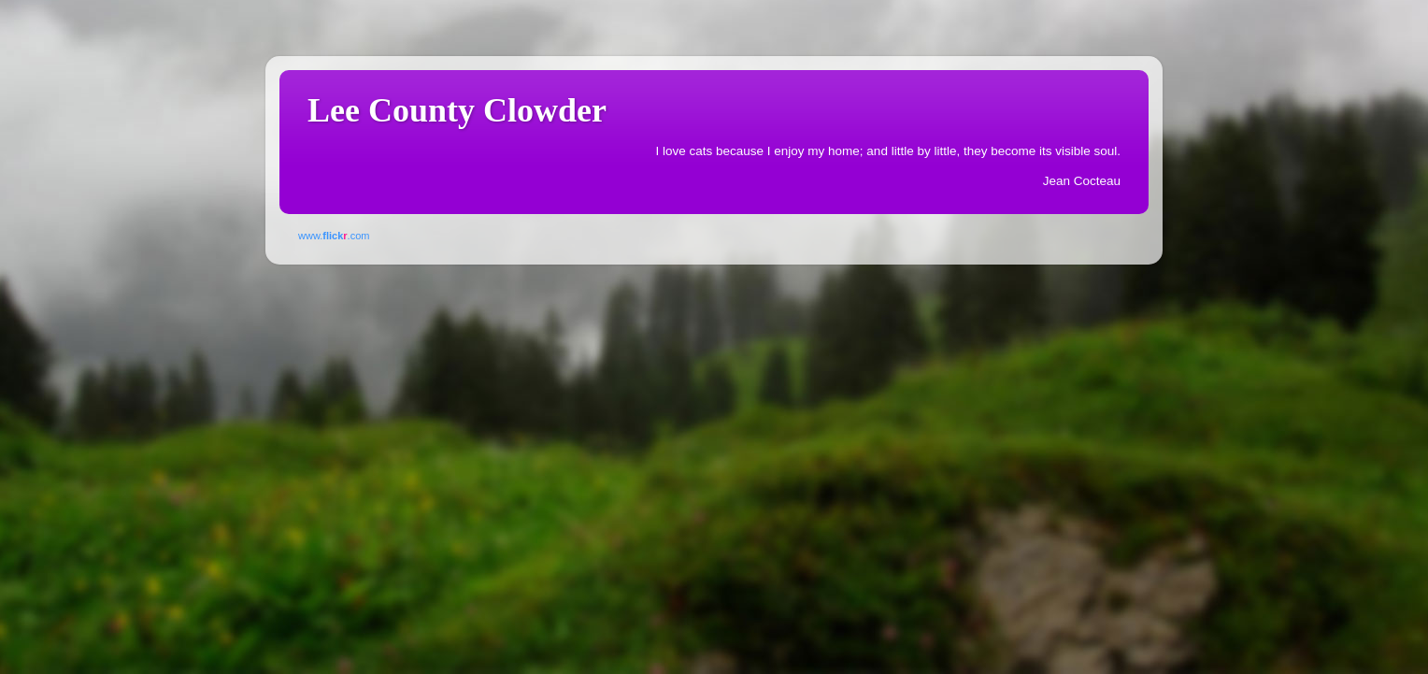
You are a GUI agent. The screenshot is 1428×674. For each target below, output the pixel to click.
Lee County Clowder (457, 110)
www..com (333, 235)
